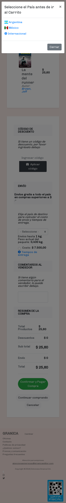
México (11, 27)
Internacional (15, 33)
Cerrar (54, 47)
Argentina (13, 22)
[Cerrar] (60, 6)
